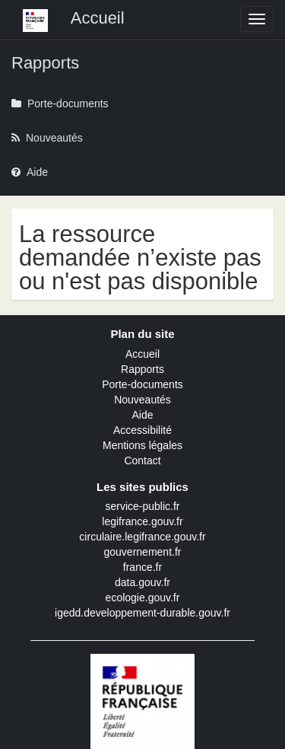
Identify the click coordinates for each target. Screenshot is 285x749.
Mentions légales (142, 445)
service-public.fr (142, 506)
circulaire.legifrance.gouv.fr (142, 537)
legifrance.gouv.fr (142, 521)
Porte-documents (142, 384)
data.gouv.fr (142, 582)
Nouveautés (142, 400)
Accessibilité (142, 430)
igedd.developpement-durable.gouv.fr (142, 613)
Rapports (142, 369)
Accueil (142, 354)
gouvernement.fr (143, 552)
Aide (142, 415)
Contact (142, 460)
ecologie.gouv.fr (143, 597)
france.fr (142, 567)
